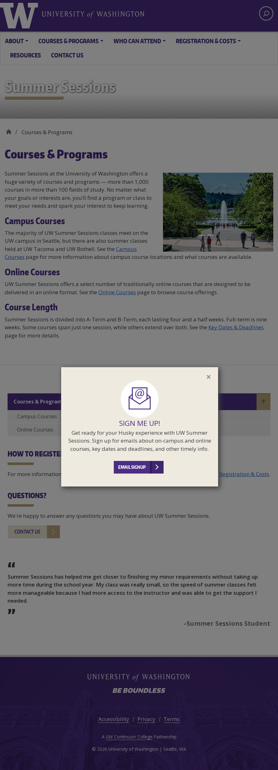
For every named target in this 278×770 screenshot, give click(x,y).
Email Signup (132, 467)
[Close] (208, 376)
